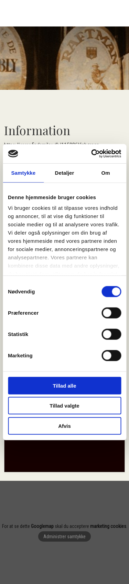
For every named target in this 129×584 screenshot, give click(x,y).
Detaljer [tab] (64, 172)
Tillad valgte (64, 406)
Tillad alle (64, 385)
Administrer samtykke (64, 536)
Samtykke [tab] (23, 172)
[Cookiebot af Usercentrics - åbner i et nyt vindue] (92, 153)
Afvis (64, 426)
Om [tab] (105, 172)
